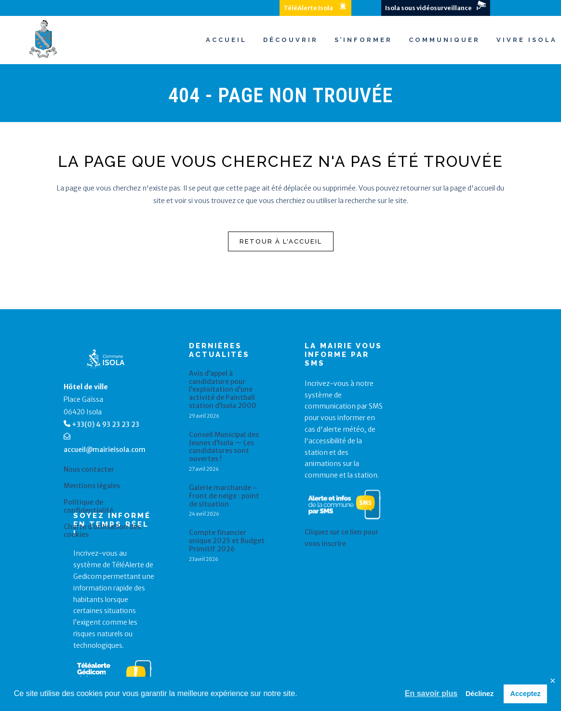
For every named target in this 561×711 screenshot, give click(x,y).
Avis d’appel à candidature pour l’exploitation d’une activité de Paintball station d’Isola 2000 (222, 389)
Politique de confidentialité (88, 506)
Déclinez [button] (480, 693)
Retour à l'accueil (281, 241)
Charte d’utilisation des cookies (102, 531)
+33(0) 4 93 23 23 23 (105, 424)
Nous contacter (89, 469)
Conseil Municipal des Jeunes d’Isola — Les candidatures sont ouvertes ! (224, 447)
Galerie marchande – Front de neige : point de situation (224, 496)
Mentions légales (92, 486)
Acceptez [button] (525, 693)
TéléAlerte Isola (308, 8)
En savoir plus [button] (431, 693)
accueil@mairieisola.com (105, 449)
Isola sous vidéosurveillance (428, 8)
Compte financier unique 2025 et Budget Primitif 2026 (227, 541)
